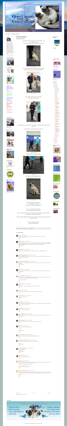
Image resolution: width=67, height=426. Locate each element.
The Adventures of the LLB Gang (23, 261)
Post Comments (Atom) (23, 394)
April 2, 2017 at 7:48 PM (24, 355)
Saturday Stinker (57, 132)
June (55, 95)
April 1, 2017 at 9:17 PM (26, 308)
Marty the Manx (21, 308)
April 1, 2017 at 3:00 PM (23, 290)
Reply (19, 238)
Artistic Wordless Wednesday (57, 112)
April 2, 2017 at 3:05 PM (29, 334)
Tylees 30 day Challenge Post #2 (57, 117)
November (56, 89)
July (55, 94)
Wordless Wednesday (57, 101)
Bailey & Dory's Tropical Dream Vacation (57, 103)
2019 (55, 84)
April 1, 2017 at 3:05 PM (27, 295)
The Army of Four (21, 295)
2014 (55, 140)
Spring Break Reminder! (56, 121)
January (56, 136)
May (55, 96)
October (56, 90)
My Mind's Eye (21, 241)
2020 (55, 83)
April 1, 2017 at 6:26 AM (26, 241)
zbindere (35, 423)
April (55, 97)
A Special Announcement (57, 123)
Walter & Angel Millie (22, 320)
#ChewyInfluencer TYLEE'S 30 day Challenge (57, 130)
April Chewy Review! (56, 110)
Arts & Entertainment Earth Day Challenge (57, 106)
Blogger (41, 423)
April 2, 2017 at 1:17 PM (24, 325)
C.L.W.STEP (20, 269)
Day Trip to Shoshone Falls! (57, 126)
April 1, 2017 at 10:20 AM (28, 275)
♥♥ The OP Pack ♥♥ (21, 275)
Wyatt (19, 355)
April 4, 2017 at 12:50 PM (30, 370)
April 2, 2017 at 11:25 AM (28, 320)
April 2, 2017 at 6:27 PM (29, 348)
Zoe (19, 235)
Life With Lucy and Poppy (22, 370)
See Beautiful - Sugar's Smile (57, 119)
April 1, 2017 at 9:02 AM (25, 269)
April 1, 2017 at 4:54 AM (23, 235)
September (56, 91)
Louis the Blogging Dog (22, 348)
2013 (55, 141)
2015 (55, 139)
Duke (19, 290)
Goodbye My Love (57, 124)
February (56, 135)
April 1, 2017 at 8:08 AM (32, 261)
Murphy (20, 325)
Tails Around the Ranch (22, 334)
